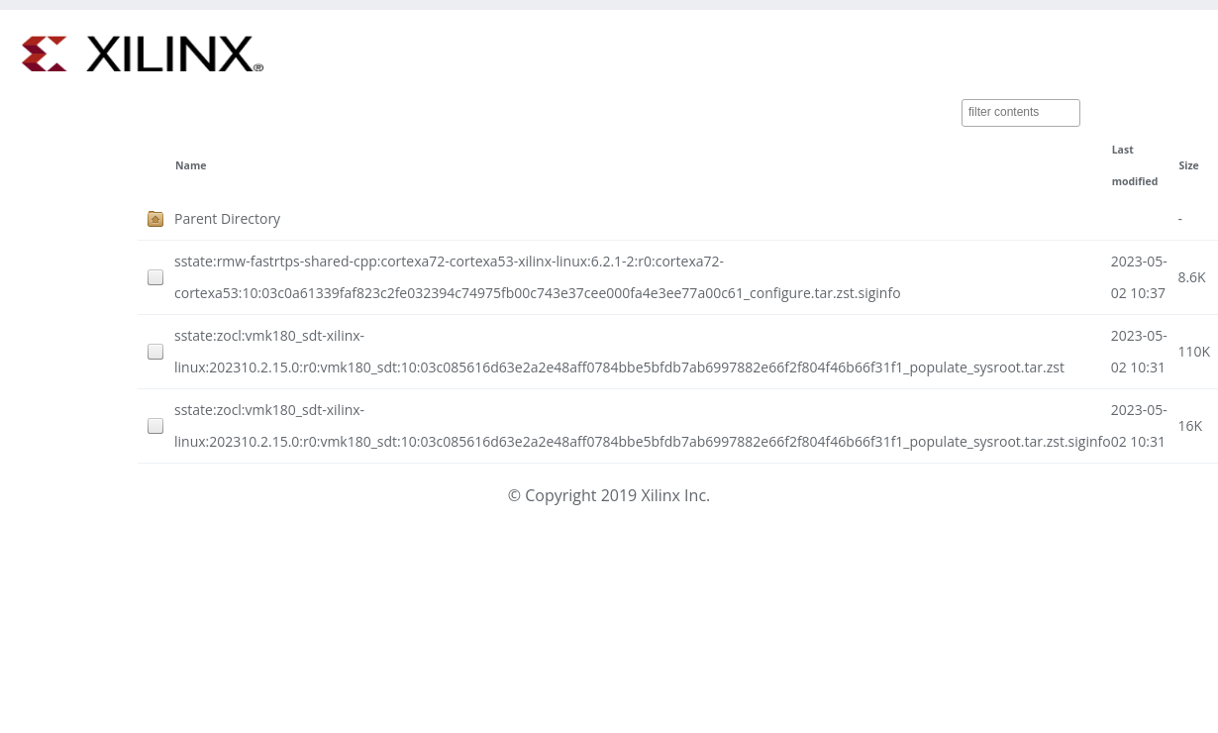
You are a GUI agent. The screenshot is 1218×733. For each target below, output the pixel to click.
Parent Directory (227, 218)
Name (190, 165)
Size (1188, 165)
